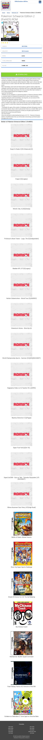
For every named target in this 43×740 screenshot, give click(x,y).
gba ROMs (10, 726)
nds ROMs (10, 730)
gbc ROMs (32, 726)
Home (3, 12)
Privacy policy (21, 737)
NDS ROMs (24, 46)
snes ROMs (10, 728)
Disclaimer (16, 737)
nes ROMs (32, 728)
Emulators (21, 1)
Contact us (27, 737)
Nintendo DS (15, 12)
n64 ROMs (10, 731)
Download (21, 74)
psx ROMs (32, 730)
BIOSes (26, 1)
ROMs (16, 1)
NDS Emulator (25, 51)
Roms (8, 12)
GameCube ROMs (32, 731)
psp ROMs (11, 733)
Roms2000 (19, 736)
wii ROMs (32, 733)
